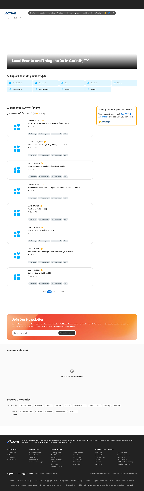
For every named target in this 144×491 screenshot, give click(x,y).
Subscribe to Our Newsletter (100, 474)
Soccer (48, 406)
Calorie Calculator (123, 455)
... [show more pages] (40, 292)
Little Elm (49, 411)
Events (32, 13)
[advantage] (105, 13)
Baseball (58, 406)
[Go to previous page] (32, 291)
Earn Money (40, 474)
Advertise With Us (128, 481)
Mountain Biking (56, 460)
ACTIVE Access (114, 481)
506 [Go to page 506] (44, 292)
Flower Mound (61, 411)
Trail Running (77, 460)
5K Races (54, 462)
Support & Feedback (100, 481)
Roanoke (74, 411)
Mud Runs (76, 462)
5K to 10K (32, 457)
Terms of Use (38, 481)
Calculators (41, 13)
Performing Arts (79, 406)
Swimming (76, 464)
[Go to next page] (67, 291)
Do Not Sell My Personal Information (124, 474)
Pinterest (12, 457)
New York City (100, 457)
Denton (38, 411)
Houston (98, 462)
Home (9, 18)
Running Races (56, 453)
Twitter (11, 455)
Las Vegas (98, 464)
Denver (97, 460)
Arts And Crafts (25, 406)
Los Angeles (99, 455)
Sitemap (28, 481)
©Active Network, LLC (87, 485)
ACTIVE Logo (11, 441)
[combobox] (14, 113)
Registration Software (18, 485)
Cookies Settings (69, 485)
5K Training (121, 457)
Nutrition (85, 13)
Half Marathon (78, 453)
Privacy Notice (64, 481)
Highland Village (26, 411)
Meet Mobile (33, 460)
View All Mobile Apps (36, 462)
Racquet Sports (95, 406)
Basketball (38, 406)
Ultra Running (77, 457)
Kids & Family (96, 13)
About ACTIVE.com (16, 481)
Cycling (53, 457)
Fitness (69, 13)
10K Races (54, 464)
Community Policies (54, 485)
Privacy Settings (76, 481)
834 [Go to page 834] (62, 292)
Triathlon (60, 13)
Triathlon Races (56, 455)
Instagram (12, 460)
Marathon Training (123, 464)
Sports (76, 13)
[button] (27, 113)
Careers (87, 481)
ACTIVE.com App (35, 453)
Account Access (51, 474)
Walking (117, 406)
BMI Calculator (122, 453)
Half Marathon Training (125, 462)
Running (52, 13)
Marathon (76, 455)
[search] (113, 13)
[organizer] (109, 13)
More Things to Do (57, 466)
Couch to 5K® (34, 455)
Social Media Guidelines (36, 485)
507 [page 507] (49, 292)
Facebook (12, 453)
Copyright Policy (51, 481)
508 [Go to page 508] (54, 292)
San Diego (98, 453)
